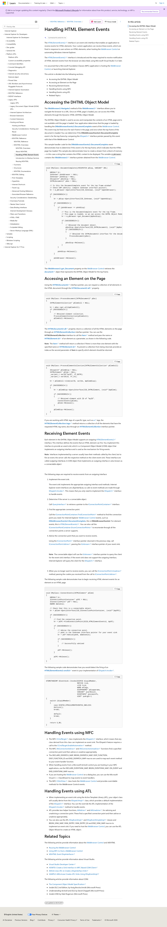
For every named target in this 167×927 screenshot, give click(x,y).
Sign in (161, 3)
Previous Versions (21, 920)
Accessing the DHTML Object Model (142, 26)
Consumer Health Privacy (67, 920)
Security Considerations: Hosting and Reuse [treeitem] (25, 130)
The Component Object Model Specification (66, 884)
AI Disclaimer (7, 920)
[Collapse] (36, 22)
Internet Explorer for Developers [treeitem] (17, 37)
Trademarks (96, 920)
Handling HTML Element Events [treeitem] (27, 155)
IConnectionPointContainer (99, 504)
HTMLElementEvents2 (56, 42)
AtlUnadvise (95, 810)
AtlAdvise (81, 810)
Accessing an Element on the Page (141, 29)
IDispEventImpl (75, 820)
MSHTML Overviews (74, 21)
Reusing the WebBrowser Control (62, 847)
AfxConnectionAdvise (65, 748)
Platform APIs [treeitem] (13, 57)
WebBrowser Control (109, 49)
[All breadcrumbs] (47, 21)
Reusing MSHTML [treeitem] (22, 161)
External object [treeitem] (13, 77)
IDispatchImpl (76, 800)
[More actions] (120, 21)
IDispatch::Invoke (56, 491)
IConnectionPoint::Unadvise (109, 571)
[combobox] (21, 26)
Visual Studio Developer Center (61, 864)
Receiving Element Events (138, 32)
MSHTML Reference (57, 21)
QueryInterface (58, 504)
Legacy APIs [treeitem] (14, 103)
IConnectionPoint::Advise (59, 544)
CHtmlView (61, 781)
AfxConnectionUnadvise (89, 748)
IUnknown (85, 544)
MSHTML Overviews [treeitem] (23, 148)
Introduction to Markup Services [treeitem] (27, 158)
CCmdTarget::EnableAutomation (70, 745)
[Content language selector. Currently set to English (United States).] (13, 914)
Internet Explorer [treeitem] (10, 31)
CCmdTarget (61, 739)
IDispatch (84, 136)
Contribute (41, 920)
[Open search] (156, 3)
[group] (83, 215)
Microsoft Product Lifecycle (67, 10)
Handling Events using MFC (139, 35)
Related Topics (134, 41)
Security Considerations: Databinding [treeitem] (23, 197)
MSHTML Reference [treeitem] (21, 141)
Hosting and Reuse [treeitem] (18, 125)
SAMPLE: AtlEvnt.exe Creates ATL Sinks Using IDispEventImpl (73, 874)
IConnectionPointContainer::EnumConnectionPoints (69, 527)
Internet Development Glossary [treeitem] (21, 211)
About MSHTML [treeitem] (21, 151)
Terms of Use (84, 920)
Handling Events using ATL (138, 38)
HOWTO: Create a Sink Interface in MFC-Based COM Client (72, 867)
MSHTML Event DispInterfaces (61, 854)
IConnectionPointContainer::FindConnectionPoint (75, 514)
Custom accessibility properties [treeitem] (19, 60)
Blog (31, 920)
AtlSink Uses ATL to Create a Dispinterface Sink (68, 871)
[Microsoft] (4, 3)
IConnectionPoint (64, 541)
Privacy (50, 920)
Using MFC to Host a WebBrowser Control (66, 851)
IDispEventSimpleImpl (96, 820)
